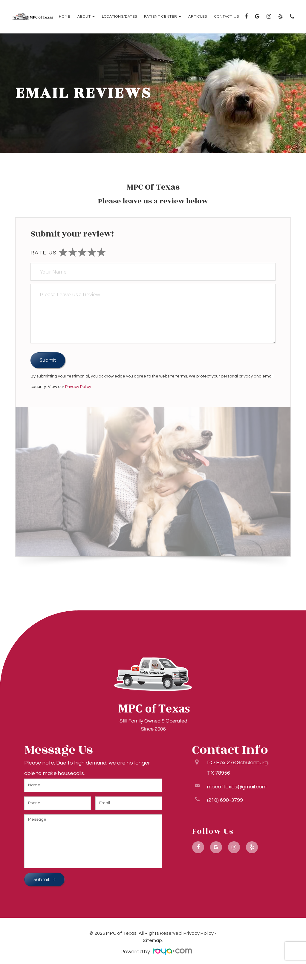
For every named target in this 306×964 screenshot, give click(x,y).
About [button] (86, 17)
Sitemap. (153, 940)
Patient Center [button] (162, 17)
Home (64, 17)
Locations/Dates (119, 17)
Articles (197, 17)
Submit (42, 879)
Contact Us (226, 17)
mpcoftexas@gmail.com (237, 785)
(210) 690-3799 (225, 799)
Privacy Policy (78, 387)
